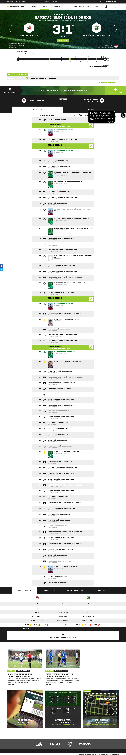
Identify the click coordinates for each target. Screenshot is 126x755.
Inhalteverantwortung (47, 750)
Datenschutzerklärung (18, 750)
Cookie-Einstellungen (58, 750)
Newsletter (55, 1)
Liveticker (62, 40)
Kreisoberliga (63, 14)
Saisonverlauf (50, 590)
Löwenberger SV (29, 35)
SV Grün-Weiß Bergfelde (96, 35)
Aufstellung (88, 109)
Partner (42, 1)
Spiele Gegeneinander (75, 590)
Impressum (9, 750)
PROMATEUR (10, 1)
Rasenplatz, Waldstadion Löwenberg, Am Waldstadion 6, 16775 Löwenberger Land (63, 20)
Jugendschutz (38, 750)
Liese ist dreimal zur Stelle (43, 78)
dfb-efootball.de (22, 1)
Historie (101, 590)
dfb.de (15, 1)
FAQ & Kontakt (48, 1)
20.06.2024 (11, 78)
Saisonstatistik (24, 590)
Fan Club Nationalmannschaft (33, 1)
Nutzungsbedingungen (29, 750)
